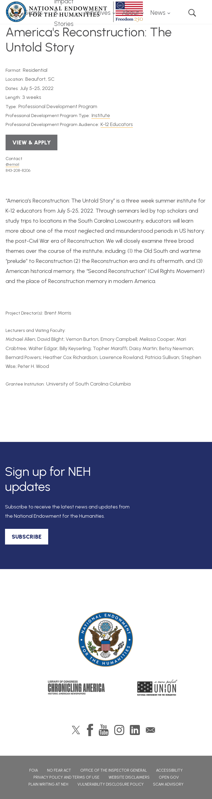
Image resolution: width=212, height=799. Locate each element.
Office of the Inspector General (113, 770)
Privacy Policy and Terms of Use (66, 777)
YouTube (104, 730)
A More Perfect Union (157, 687)
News (157, 12)
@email (12, 164)
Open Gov (169, 777)
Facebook (90, 730)
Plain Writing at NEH (48, 784)
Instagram (119, 730)
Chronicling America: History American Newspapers (76, 688)
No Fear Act (59, 770)
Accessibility (169, 770)
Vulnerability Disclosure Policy (110, 784)
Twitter (75, 730)
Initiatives (98, 12)
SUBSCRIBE (27, 536)
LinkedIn (135, 730)
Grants (33, 12)
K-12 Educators (117, 124)
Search (192, 13)
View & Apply (31, 142)
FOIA (33, 770)
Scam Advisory (168, 784)
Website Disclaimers (129, 777)
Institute (100, 115)
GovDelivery (150, 730)
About (130, 12)
